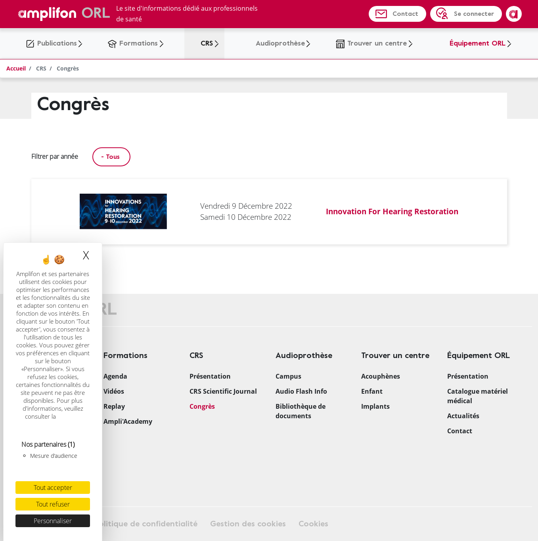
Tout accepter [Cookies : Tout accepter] (53, 487)
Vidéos (113, 391)
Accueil (16, 68)
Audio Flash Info (301, 391)
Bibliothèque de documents (300, 411)
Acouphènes (380, 376)
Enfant (372, 391)
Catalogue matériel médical (477, 396)
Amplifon (514, 13)
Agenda (115, 376)
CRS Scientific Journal (223, 391)
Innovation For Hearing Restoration (392, 211)
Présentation (210, 376)
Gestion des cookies (248, 523)
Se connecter (474, 13)
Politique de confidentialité (146, 523)
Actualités (463, 415)
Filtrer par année (54, 156)
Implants (375, 406)
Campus (288, 376)
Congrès (202, 406)
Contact (405, 13)
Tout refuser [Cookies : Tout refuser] (53, 504)
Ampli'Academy (127, 421)
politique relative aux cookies (53, 420)
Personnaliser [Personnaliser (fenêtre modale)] (53, 520)
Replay (114, 406)
